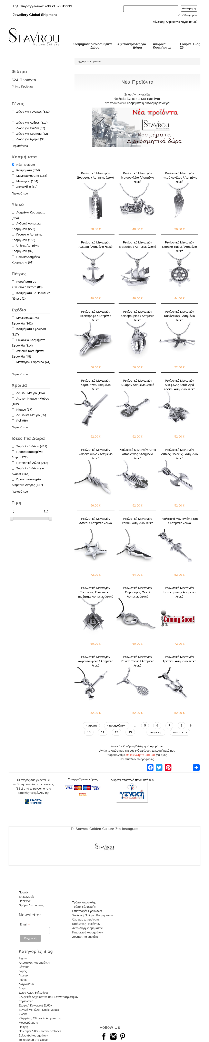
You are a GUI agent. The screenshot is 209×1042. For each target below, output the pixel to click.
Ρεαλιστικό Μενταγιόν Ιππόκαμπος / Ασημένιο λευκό (179, 592)
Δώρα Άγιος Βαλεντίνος (33, 992)
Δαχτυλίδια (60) (26, 186)
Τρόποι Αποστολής (84, 902)
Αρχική (81, 61)
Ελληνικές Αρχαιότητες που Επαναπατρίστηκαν (48, 997)
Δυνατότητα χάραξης (85, 936)
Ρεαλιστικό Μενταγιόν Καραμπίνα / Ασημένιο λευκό (95, 385)
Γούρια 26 (185, 45)
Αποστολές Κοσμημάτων (34, 962)
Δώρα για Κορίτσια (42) (32, 133)
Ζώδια (23, 1014)
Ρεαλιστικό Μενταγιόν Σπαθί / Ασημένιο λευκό (137, 521)
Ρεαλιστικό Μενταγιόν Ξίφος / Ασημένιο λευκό (179, 521)
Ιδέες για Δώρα (139, 45)
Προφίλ (23, 892)
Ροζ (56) (22, 420)
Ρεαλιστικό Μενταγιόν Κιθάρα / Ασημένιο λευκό (137, 383)
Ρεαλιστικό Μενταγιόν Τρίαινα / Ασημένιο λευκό (179, 659)
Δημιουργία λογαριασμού (181, 21)
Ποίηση (23, 1027)
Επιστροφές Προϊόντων (87, 911)
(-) (13, 86)
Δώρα (22, 988)
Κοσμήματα (81, 44)
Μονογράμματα (28, 1022)
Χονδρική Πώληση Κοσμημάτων (143, 746)
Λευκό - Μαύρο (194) (30, 393)
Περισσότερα (20, 146)
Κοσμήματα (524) (28, 170)
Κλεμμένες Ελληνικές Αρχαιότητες (40, 1018)
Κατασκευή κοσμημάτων (87, 932)
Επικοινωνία (26, 896)
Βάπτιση (24, 967)
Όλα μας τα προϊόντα (85, 919)
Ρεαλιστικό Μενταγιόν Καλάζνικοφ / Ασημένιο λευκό (179, 316)
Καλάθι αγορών (187, 15)
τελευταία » (180, 732)
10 (89, 732)
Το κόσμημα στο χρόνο (33, 1039)
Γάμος (23, 971)
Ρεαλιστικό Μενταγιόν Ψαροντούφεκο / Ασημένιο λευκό (95, 661)
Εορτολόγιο (26, 1001)
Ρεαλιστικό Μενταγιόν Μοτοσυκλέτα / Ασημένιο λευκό (137, 177)
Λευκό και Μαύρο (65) (31, 415)
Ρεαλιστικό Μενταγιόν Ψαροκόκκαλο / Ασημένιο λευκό (95, 454)
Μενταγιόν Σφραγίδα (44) (33, 362)
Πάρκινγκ (24, 901)
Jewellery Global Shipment (35, 15)
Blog (196, 44)
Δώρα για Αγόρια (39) (31, 139)
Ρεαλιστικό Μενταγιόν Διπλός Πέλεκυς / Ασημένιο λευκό (179, 454)
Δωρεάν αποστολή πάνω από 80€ (132, 780)
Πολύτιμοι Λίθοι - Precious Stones (40, 1031)
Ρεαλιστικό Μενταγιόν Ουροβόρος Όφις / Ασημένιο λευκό (137, 592)
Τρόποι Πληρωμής (84, 906)
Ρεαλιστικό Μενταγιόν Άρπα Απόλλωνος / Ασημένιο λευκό (137, 454)
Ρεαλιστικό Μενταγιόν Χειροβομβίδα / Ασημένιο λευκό (137, 316)
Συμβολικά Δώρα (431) (31, 446)
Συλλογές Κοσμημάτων (33, 1035)
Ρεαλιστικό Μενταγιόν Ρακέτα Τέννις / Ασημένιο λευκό (137, 661)
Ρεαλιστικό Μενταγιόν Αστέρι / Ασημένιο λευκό (95, 521)
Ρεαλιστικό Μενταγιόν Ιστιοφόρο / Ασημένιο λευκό (137, 244)
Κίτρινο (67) (24, 409)
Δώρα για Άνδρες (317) (32, 122)
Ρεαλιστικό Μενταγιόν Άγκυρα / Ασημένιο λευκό (95, 244)
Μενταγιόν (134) (27, 181)
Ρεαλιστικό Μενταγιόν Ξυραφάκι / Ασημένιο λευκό (95, 175)
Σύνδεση (158, 21)
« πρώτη (91, 725)
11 (102, 732)
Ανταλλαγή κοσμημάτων (87, 928)
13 (130, 732)
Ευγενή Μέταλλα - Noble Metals (39, 1009)
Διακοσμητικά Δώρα (101, 45)
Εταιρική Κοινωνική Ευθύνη (36, 1005)
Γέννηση (24, 975)
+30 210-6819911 (58, 6)
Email (25, 924)
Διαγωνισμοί (26, 984)
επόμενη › (156, 732)
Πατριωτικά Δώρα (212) (32, 462)
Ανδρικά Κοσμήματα (162, 45)
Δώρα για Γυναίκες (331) (33, 111)
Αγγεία (23, 958)
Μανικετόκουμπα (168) (31, 175)
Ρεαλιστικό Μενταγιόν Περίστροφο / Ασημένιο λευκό (95, 316)
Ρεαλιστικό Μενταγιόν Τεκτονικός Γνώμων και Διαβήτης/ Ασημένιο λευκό (95, 592)
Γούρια (23, 979)
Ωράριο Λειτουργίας (31, 905)
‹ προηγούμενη (116, 725)
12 (116, 732)
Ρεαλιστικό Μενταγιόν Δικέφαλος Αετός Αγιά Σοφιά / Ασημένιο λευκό (179, 385)
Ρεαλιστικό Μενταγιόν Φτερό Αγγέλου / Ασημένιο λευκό (179, 177)
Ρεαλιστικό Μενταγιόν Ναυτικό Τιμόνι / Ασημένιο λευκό (179, 247)
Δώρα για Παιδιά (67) (30, 128)
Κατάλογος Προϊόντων (86, 923)
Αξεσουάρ (125, 44)
